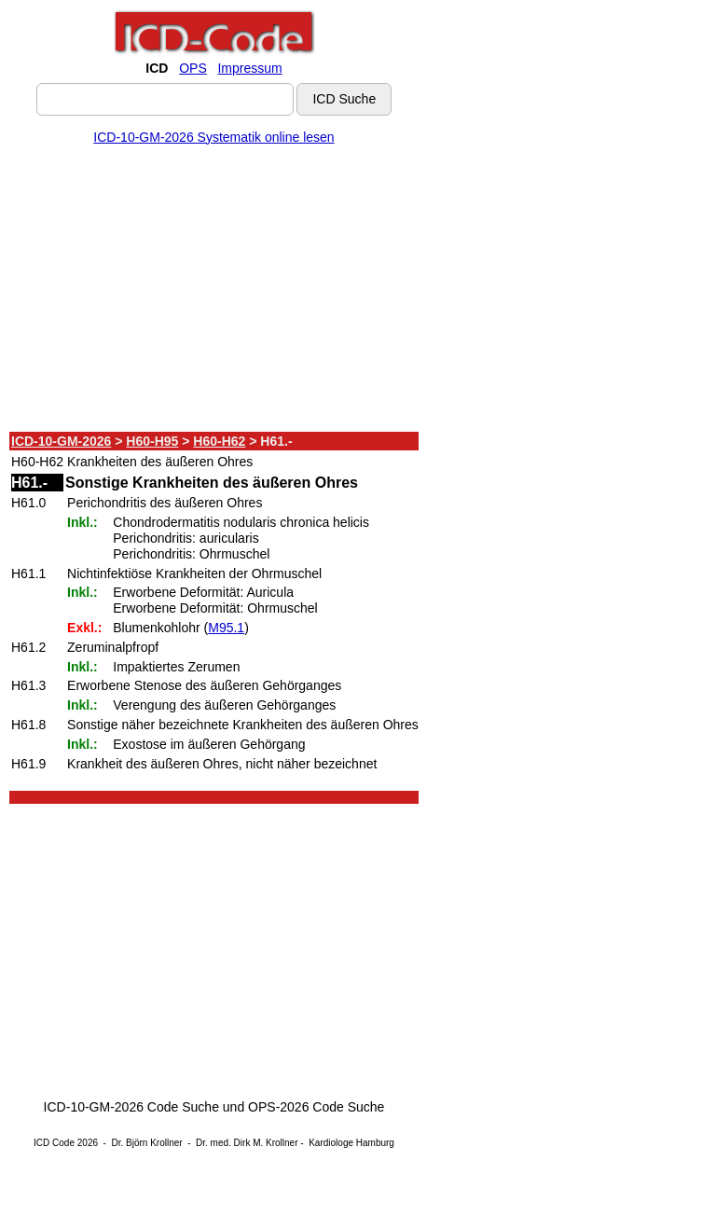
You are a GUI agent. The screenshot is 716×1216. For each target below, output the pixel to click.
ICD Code (54, 1143)
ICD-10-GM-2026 (61, 441)
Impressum (249, 68)
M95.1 (226, 627)
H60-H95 (152, 441)
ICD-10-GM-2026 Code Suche (131, 1106)
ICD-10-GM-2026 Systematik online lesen (213, 137)
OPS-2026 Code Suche (316, 1106)
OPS (193, 68)
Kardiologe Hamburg (351, 1143)
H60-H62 (219, 441)
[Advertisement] (213, 291)
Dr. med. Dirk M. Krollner (246, 1143)
